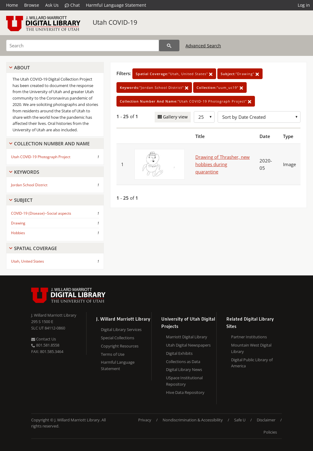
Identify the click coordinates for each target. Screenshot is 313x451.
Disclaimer (266, 420)
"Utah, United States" (174, 73)
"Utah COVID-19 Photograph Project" (186, 101)
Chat (72, 5)
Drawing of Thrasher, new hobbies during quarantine (222, 164)
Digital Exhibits (179, 353)
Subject (23, 200)
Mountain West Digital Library (251, 348)
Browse (31, 5)
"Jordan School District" (154, 87)
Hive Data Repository (185, 392)
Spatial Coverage (35, 248)
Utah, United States (27, 261)
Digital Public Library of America (252, 363)
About (22, 67)
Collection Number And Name (52, 143)
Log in (304, 5)
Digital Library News (184, 369)
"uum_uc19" (220, 87)
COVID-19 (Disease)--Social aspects (41, 213)
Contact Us (43, 339)
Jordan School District (29, 184)
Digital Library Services (121, 329)
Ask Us (52, 5)
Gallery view (175, 117)
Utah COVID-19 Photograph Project (40, 156)
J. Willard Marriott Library (53, 315)
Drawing (18, 223)
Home (12, 5)
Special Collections (117, 337)
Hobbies (18, 232)
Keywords (26, 172)
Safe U (239, 420)
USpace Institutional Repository (184, 381)
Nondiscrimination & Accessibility (193, 420)
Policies (270, 432)
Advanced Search (203, 46)
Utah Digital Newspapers (188, 345)
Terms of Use (112, 354)
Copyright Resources (119, 346)
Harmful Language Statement (116, 5)
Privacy (144, 420)
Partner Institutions (249, 337)
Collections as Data (183, 361)
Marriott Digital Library (186, 337)
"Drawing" (240, 73)
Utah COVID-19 (115, 22)
